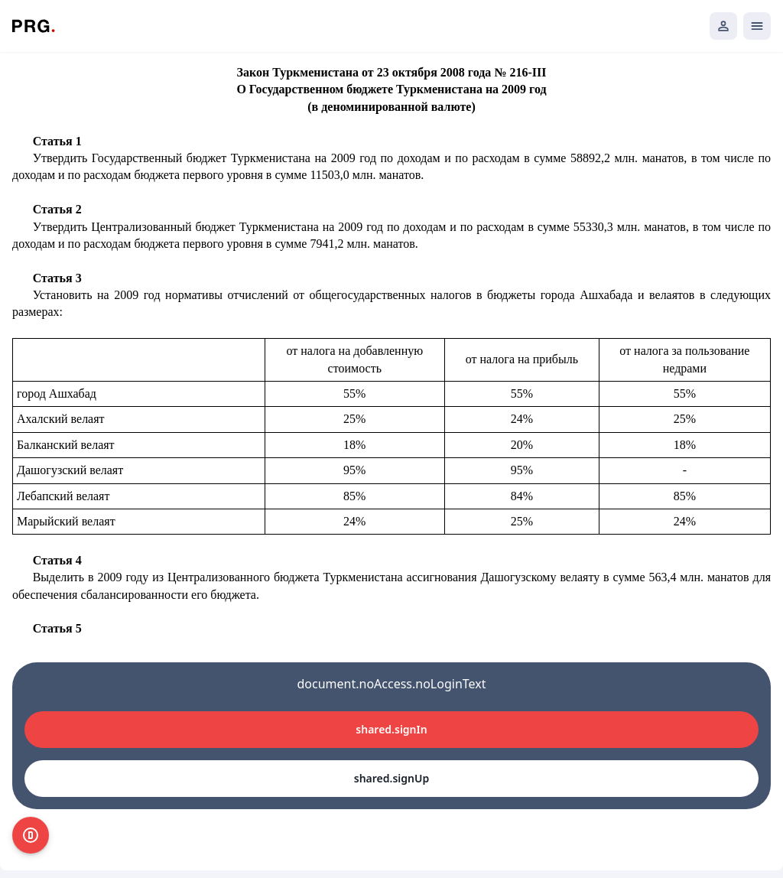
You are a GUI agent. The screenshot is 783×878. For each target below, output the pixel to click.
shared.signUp (391, 778)
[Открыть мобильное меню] (757, 26)
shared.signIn (391, 729)
